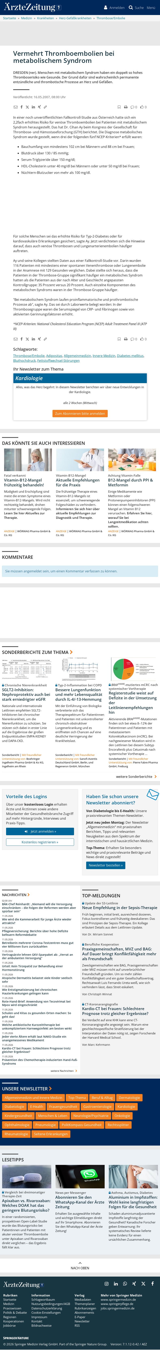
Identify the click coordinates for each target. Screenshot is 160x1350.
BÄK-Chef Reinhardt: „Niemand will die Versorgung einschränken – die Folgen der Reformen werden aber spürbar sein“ (39, 908)
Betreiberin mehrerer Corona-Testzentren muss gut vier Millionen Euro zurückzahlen (38, 945)
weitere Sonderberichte (137, 777)
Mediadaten (83, 1300)
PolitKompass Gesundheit (82, 1125)
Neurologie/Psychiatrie (90, 1116)
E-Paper (80, 1317)
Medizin (8, 1304)
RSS (77, 1326)
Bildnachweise (41, 1326)
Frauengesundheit (63, 1107)
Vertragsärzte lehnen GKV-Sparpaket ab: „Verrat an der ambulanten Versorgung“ (37, 956)
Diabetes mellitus (130, 356)
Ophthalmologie (17, 1125)
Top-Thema (77, 1098)
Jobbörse (9, 1326)
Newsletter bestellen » (106, 865)
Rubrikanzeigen (85, 1309)
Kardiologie (126, 1107)
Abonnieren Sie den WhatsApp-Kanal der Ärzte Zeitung (79, 1202)
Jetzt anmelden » (40, 831)
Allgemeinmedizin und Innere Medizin (33, 1098)
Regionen (9, 1317)
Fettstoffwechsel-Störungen (58, 361)
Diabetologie (14, 1107)
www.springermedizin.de (118, 1300)
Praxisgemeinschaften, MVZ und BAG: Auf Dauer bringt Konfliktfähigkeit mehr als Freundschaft (119, 954)
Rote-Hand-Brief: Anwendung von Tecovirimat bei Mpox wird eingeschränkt (36, 1003)
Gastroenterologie (97, 1107)
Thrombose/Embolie (29, 356)
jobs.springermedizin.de (117, 1309)
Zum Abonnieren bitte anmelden (80, 414)
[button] (151, 7)
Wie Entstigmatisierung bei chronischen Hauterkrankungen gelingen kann (29, 992)
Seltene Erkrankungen (51, 1134)
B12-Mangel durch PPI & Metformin (130, 483)
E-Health (36, 1107)
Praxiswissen (12, 1309)
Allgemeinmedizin (77, 356)
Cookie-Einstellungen (46, 1313)
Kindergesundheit (18, 1116)
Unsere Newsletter (25, 1089)
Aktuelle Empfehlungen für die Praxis (78, 483)
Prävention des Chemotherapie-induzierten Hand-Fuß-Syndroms (40, 1062)
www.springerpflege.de (117, 1304)
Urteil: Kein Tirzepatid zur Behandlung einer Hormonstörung (32, 968)
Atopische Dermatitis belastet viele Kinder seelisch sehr (37, 980)
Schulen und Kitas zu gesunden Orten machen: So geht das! (36, 1015)
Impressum (39, 1317)
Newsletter (82, 1322)
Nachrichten (14, 895)
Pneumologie (45, 1125)
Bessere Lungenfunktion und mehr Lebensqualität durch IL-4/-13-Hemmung (78, 694)
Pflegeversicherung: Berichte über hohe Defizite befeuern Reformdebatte (35, 933)
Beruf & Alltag (102, 1098)
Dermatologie (129, 1098)
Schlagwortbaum (43, 1300)
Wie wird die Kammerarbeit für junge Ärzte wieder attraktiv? (36, 921)
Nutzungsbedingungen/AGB (50, 1304)
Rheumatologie (16, 1134)
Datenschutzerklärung (46, 1309)
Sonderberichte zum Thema (35, 652)
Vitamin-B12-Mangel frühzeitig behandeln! (24, 483)
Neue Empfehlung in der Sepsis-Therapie (119, 908)
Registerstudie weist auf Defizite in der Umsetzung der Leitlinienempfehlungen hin (133, 703)
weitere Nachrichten (64, 1071)
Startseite (9, 1300)
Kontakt (36, 1322)
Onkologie (122, 1116)
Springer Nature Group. (91, 1344)
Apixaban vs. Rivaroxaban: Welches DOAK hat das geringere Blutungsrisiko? (26, 1205)
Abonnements (84, 1313)
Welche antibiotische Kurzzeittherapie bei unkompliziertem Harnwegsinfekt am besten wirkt (37, 1027)
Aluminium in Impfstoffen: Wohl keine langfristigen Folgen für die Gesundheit (133, 1202)
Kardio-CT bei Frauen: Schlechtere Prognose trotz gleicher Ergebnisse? (36, 1050)
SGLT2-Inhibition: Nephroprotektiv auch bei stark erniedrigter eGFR (26, 694)
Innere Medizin (104, 356)
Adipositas (54, 356)
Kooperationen (13, 1322)
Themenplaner (85, 1304)
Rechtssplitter (118, 1125)
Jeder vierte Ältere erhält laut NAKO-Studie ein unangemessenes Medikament (34, 1039)
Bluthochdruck (24, 361)
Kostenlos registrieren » (40, 842)
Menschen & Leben (52, 1116)
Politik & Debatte (15, 1313)
